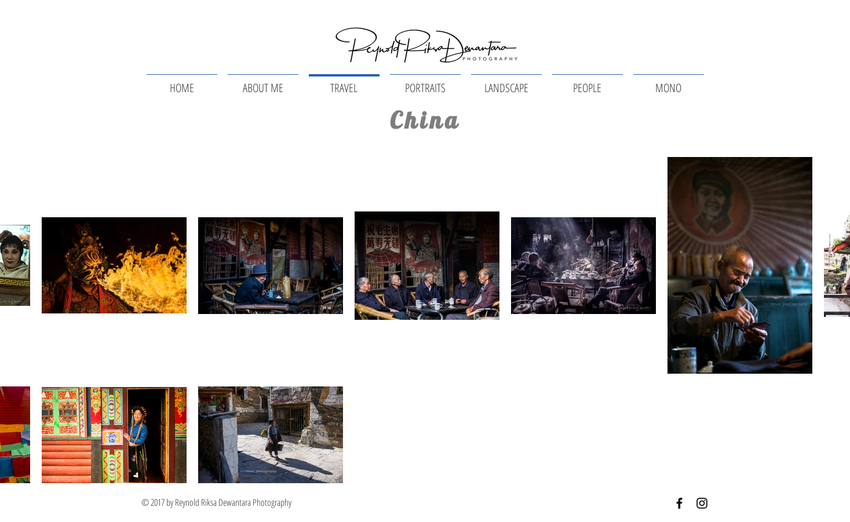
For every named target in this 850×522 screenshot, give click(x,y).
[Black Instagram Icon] (702, 503)
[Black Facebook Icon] (679, 503)
